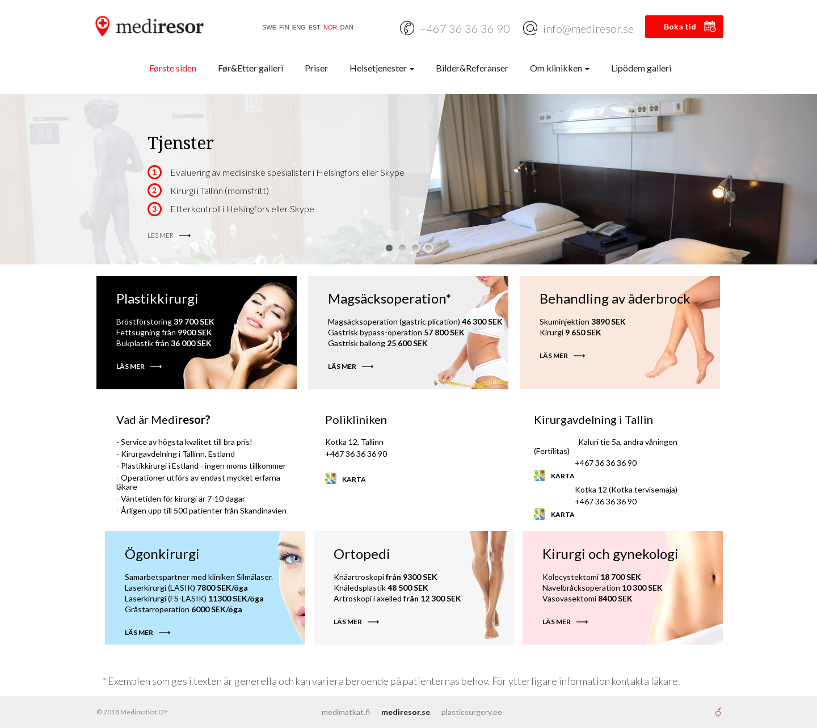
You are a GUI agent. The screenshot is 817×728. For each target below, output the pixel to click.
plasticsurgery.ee (471, 712)
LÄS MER (130, 366)
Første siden (172, 67)
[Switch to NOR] (329, 27)
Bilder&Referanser (472, 67)
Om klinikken (559, 67)
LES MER (161, 235)
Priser (316, 67)
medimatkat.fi (346, 712)
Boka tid (680, 26)
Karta (354, 479)
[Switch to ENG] (297, 27)
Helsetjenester (381, 67)
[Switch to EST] (313, 27)
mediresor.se (405, 712)
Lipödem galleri (641, 67)
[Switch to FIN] (282, 27)
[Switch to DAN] (345, 27)
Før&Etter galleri (250, 67)
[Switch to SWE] (267, 27)
